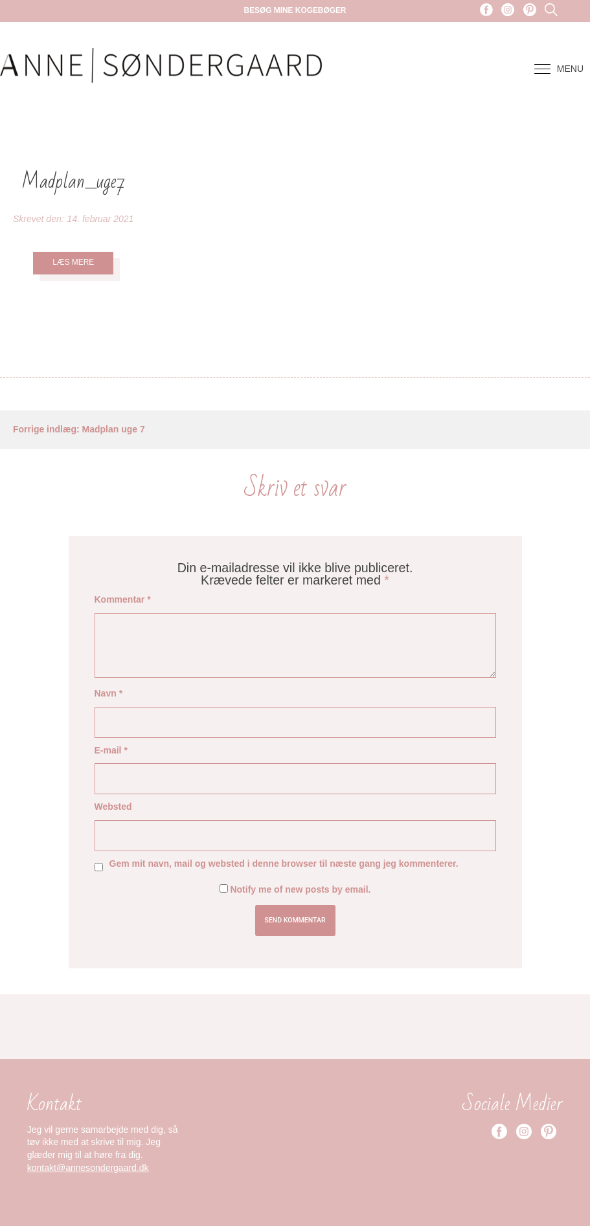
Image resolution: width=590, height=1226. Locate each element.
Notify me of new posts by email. (300, 889)
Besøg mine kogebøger (295, 10)
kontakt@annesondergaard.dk (88, 1168)
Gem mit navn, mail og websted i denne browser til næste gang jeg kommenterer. (284, 863)
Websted (113, 806)
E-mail (111, 750)
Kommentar (123, 599)
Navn (109, 693)
